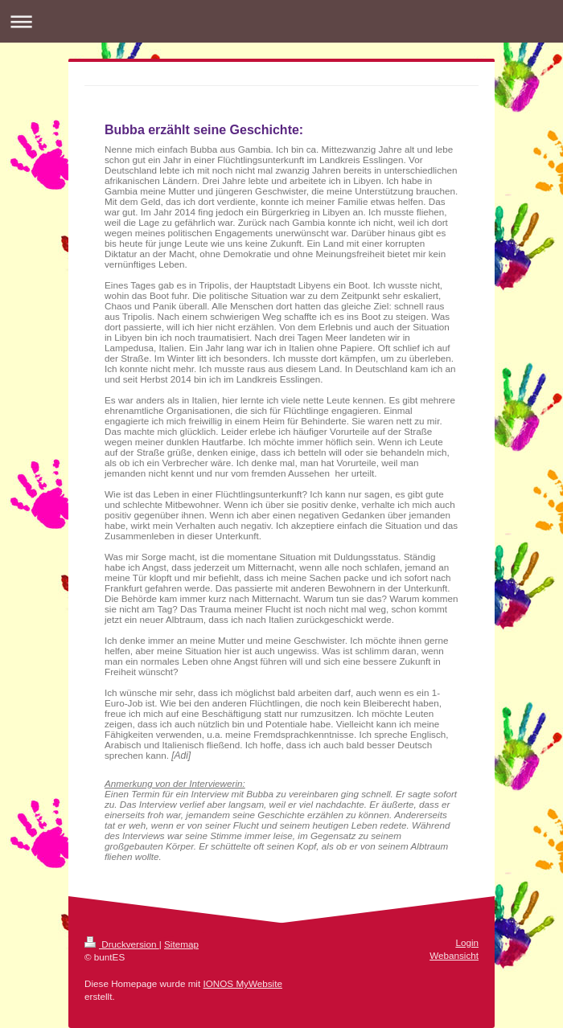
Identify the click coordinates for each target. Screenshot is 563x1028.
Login (467, 942)
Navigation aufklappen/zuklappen (281, 21)
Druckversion (121, 944)
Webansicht (454, 955)
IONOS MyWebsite (242, 983)
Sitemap (181, 944)
